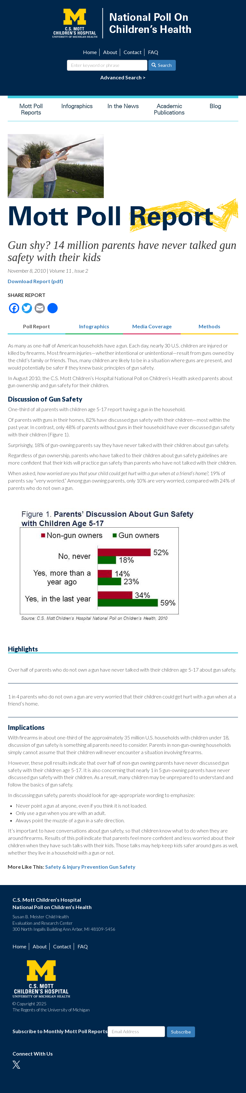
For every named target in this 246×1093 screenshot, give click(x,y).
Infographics (77, 106)
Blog (215, 106)
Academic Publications (169, 109)
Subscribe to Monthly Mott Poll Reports (60, 1031)
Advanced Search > (123, 77)
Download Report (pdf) (35, 281)
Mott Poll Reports (31, 109)
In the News (123, 106)
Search (162, 65)
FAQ (153, 52)
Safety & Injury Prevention (76, 867)
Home (90, 52)
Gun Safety (122, 867)
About (110, 52)
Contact (133, 52)
